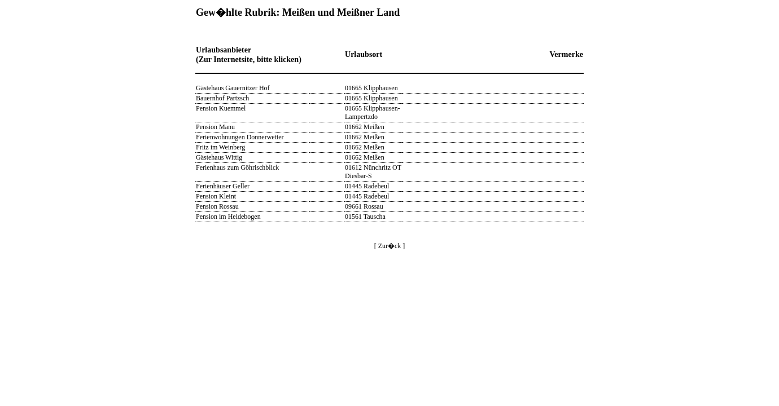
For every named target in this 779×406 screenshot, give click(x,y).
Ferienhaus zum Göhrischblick (237, 167)
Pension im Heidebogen (228, 216)
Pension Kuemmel (221, 108)
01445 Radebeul (367, 186)
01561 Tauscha (365, 216)
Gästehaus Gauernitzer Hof (233, 88)
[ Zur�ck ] (389, 246)
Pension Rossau (217, 206)
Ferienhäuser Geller (223, 186)
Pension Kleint (216, 196)
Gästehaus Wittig (219, 157)
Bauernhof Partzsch (222, 98)
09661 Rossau (364, 206)
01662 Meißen (364, 127)
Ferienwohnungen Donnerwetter (240, 137)
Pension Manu (215, 127)
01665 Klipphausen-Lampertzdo (372, 112)
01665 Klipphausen (371, 88)
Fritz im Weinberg (220, 147)
